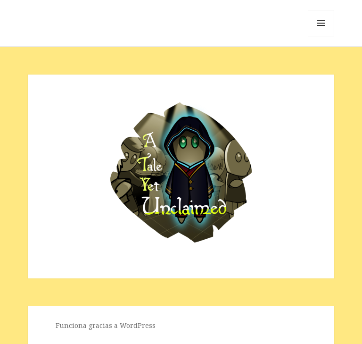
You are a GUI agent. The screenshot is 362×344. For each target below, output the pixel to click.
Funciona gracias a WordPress (106, 325)
